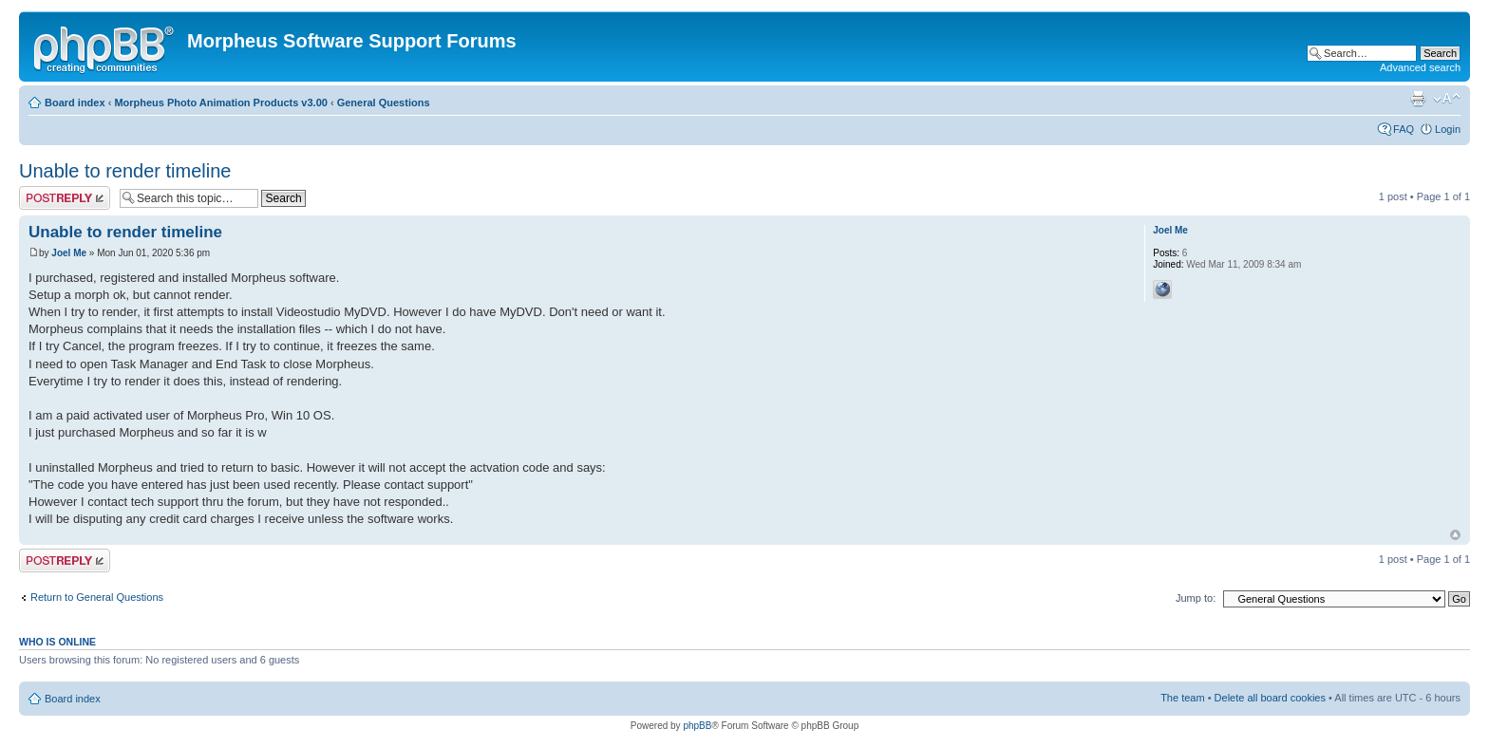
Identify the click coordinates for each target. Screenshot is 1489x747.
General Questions (383, 102)
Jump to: (1196, 598)
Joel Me (68, 253)
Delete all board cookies (1270, 697)
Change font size (1447, 98)
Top (1455, 535)
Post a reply (64, 198)
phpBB (697, 725)
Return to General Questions (96, 597)
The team (1182, 697)
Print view (1417, 98)
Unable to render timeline (125, 170)
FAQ (1403, 129)
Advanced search (1420, 67)
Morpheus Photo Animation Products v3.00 (221, 102)
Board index (75, 102)
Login (1448, 129)
